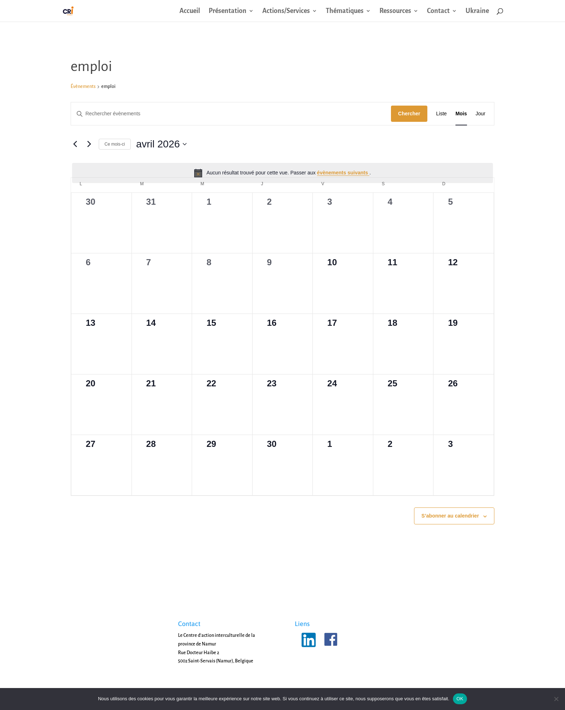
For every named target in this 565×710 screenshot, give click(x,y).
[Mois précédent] (75, 144)
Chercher (409, 113)
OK (460, 698)
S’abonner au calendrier (450, 516)
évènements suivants (343, 173)
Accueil (189, 11)
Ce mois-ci (114, 144)
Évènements (83, 86)
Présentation (227, 11)
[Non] (556, 698)
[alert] (282, 173)
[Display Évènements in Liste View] (441, 113)
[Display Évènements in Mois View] (461, 113)
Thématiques (345, 11)
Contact (438, 11)
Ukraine (477, 11)
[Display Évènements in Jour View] (480, 113)
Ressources (395, 11)
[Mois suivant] (89, 144)
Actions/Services (286, 11)
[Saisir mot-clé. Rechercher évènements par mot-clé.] (231, 113)
